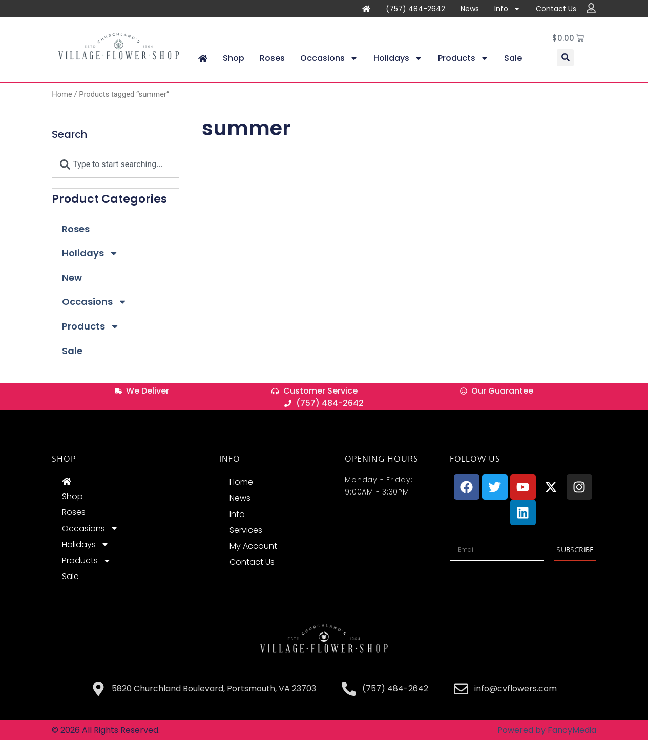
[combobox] (115, 164)
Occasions (329, 59)
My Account (253, 546)
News (470, 9)
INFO (229, 459)
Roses (272, 59)
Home (62, 94)
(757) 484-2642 (415, 9)
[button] (565, 58)
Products (463, 59)
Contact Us (556, 9)
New (72, 278)
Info (507, 9)
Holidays (398, 59)
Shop (233, 59)
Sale (513, 59)
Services (245, 530)
